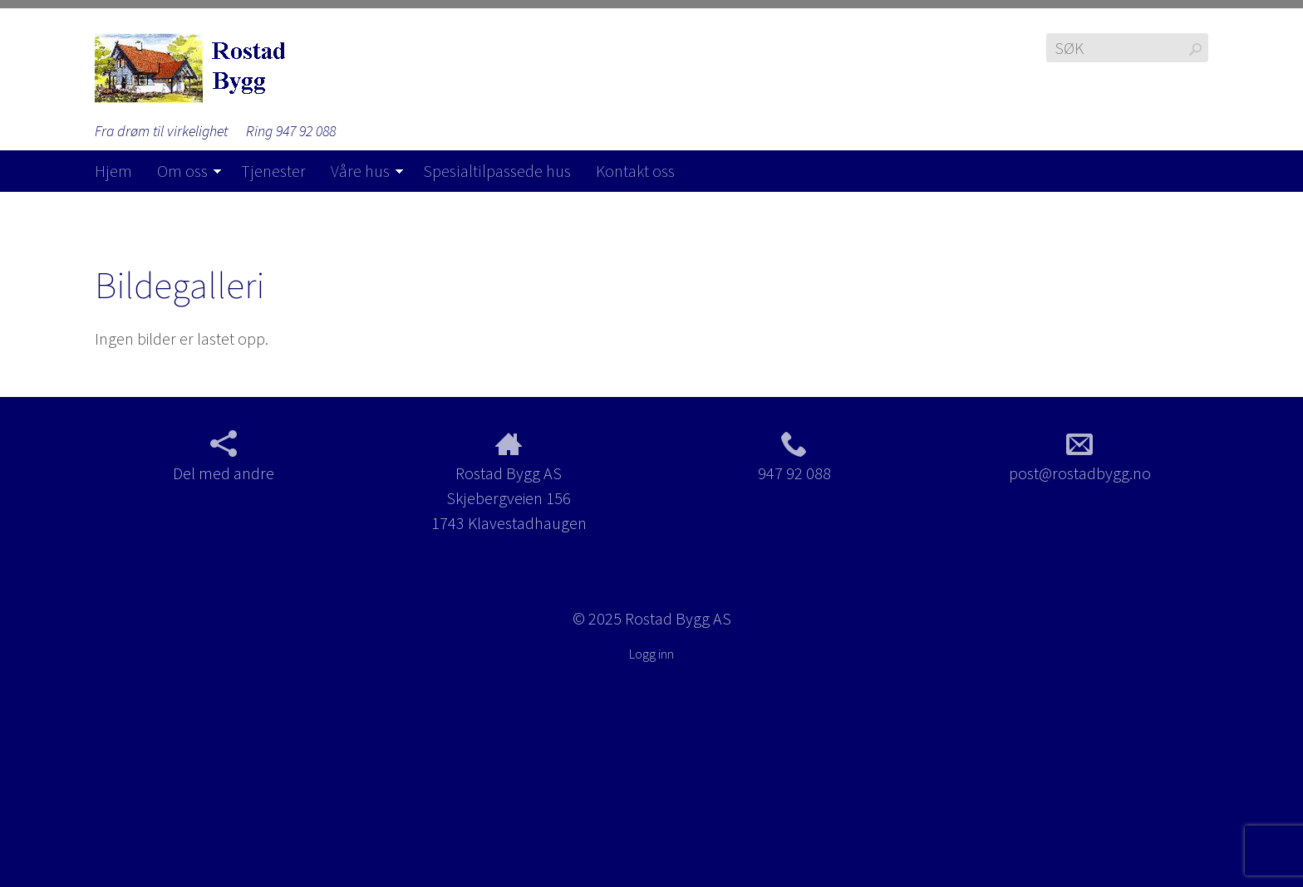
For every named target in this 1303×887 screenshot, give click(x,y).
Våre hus (360, 170)
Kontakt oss (635, 170)
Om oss (182, 170)
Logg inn (651, 653)
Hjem (113, 170)
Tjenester (273, 170)
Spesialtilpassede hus (497, 170)
